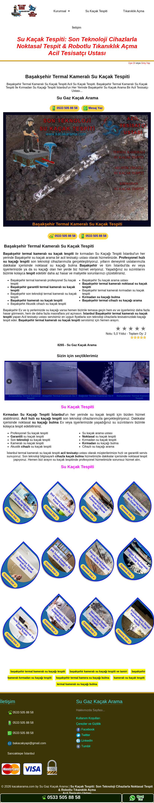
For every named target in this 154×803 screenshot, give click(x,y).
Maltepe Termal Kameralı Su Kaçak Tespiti (138, 559)
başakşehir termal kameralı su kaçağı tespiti (38, 671)
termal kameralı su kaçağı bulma (77, 684)
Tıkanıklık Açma (133, 11)
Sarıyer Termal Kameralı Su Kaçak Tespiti (99, 560)
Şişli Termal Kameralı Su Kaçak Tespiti (60, 503)
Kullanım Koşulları (88, 718)
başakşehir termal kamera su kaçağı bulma (82, 677)
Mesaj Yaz (93, 108)
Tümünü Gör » (12, 515)
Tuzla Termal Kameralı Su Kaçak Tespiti (23, 628)
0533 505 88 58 (64, 108)
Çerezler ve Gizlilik (88, 723)
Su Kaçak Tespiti (96, 11)
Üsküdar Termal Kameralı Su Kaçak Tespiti (23, 503)
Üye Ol (131, 63)
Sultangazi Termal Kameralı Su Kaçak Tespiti (60, 616)
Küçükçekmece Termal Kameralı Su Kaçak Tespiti (140, 619)
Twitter (83, 735)
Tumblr (83, 746)
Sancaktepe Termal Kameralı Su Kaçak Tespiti (97, 619)
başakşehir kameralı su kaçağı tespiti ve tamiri (98, 671)
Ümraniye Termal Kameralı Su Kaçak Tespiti (24, 564)
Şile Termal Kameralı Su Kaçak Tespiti (60, 559)
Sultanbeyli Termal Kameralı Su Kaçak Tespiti (98, 504)
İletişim (76, 27)
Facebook (85, 729)
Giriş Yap (145, 63)
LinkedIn (84, 740)
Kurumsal (60, 11)
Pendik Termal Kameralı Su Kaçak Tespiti (136, 502)
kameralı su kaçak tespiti (129, 677)
